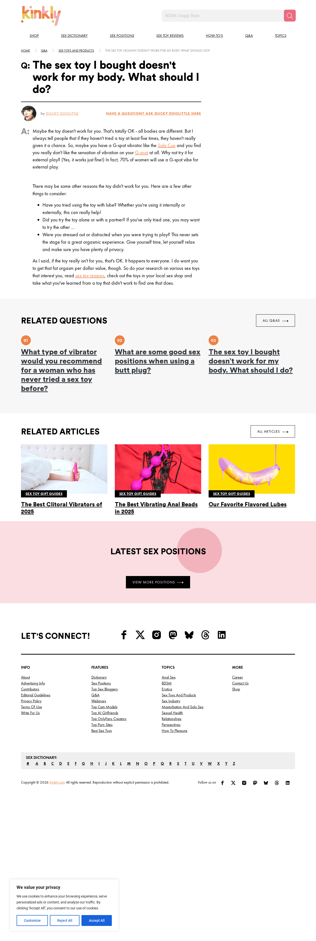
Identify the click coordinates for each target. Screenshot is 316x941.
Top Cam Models (104, 706)
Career (237, 677)
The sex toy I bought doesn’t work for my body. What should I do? (251, 361)
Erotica (167, 689)
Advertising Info (33, 683)
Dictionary (99, 677)
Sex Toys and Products (179, 695)
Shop (34, 35)
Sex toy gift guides (43, 493)
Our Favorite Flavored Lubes (248, 504)
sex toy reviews (89, 275)
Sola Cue (167, 145)
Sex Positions (122, 35)
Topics (280, 35)
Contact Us (240, 683)
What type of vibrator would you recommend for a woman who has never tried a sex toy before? (61, 370)
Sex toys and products (76, 50)
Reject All (64, 920)
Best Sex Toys (101, 730)
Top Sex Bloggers (104, 689)
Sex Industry (171, 701)
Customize (32, 920)
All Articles (272, 431)
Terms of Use (31, 706)
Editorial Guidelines (35, 695)
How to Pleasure (174, 730)
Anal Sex (169, 677)
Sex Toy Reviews (170, 35)
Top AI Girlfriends (104, 712)
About (25, 677)
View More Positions (158, 581)
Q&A (249, 35)
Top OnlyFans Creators (108, 718)
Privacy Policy (31, 701)
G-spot (141, 152)
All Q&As (275, 320)
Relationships (171, 718)
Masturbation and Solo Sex (182, 706)
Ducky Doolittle (62, 113)
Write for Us (30, 712)
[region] (64, 905)
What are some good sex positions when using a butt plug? (157, 361)
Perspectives (171, 724)
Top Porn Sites (102, 724)
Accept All (97, 920)
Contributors (30, 689)
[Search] (290, 15)
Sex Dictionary (74, 35)
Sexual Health (172, 712)
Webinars (98, 701)
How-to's (214, 35)
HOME (25, 50)
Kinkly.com (57, 782)
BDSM (167, 683)
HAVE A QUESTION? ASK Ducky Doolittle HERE (153, 113)
